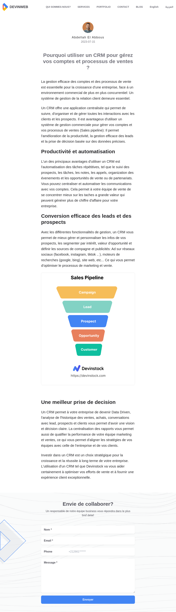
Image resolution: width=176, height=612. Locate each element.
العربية (169, 6)
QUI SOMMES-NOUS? (58, 6)
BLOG (139, 6)
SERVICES (84, 6)
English (154, 6)
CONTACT (123, 6)
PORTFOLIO (104, 6)
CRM (70, 455)
